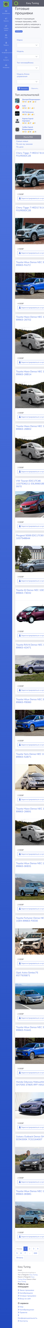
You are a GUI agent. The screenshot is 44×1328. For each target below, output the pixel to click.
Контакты (23, 1321)
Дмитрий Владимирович (31, 100)
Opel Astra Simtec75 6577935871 (27, 974)
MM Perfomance (28, 112)
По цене (19, 147)
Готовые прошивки (27, 1296)
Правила (23, 1312)
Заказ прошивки (26, 1290)
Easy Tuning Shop (26, 1278)
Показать (23, 88)
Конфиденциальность (27, 1318)
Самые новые (22, 141)
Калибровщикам (26, 1309)
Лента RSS (28, 137)
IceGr (24, 106)
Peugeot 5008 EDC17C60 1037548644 (30, 537)
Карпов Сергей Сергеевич (27, 120)
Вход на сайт (25, 1298)
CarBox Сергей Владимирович (27, 128)
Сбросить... (35, 88)
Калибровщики (26, 1293)
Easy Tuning (32, 3)
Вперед (19, 1257)
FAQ (21, 1307)
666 (35, 1253)
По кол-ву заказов (24, 144)
